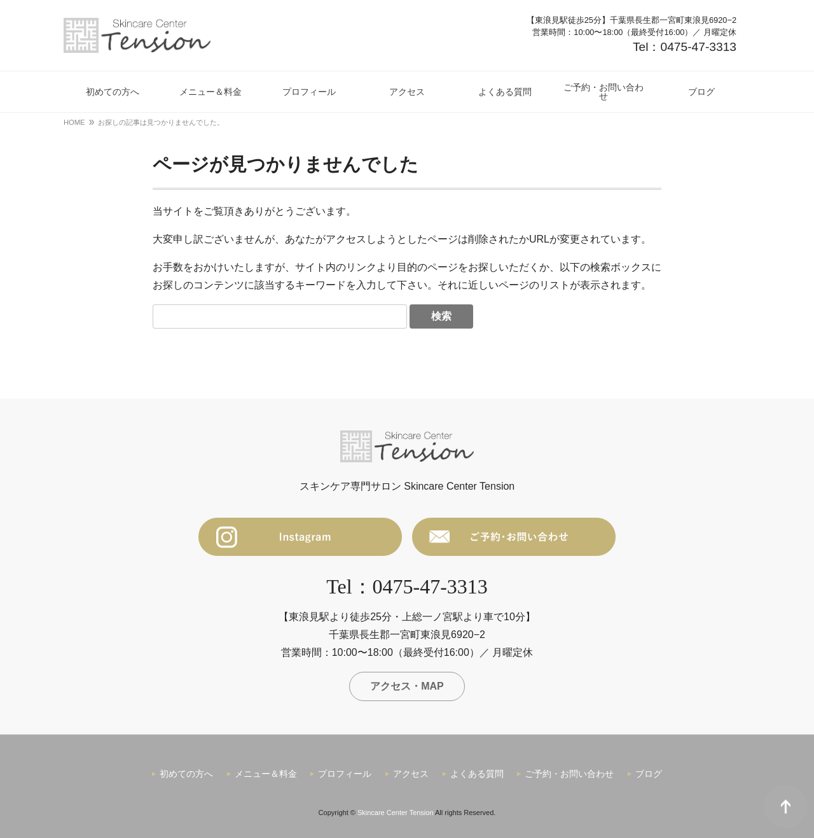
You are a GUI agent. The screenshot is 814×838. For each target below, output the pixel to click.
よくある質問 (477, 774)
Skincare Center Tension (395, 812)
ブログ (648, 774)
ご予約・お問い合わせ (569, 774)
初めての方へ (186, 774)
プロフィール (344, 774)
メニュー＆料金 (266, 774)
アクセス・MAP (407, 686)
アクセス (411, 774)
